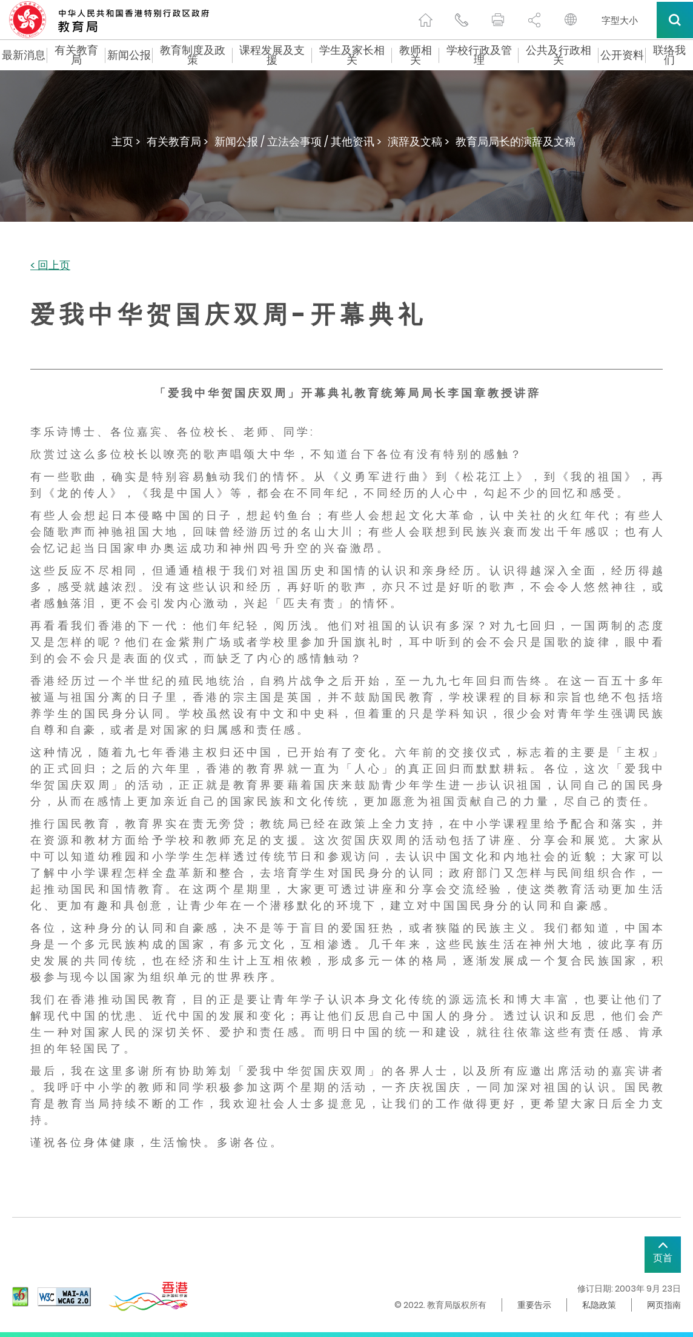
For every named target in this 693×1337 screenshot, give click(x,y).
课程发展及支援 (272, 55)
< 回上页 (50, 266)
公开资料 (622, 55)
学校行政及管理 (479, 55)
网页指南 (664, 1305)
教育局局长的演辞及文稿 (515, 141)
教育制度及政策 (192, 55)
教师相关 (415, 55)
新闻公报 (129, 55)
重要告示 (534, 1305)
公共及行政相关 (558, 55)
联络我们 (669, 55)
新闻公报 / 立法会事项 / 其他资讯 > (298, 141)
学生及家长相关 (352, 55)
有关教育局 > (177, 141)
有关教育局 (76, 55)
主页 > (126, 141)
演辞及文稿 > (418, 141)
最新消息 (23, 55)
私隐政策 (599, 1305)
